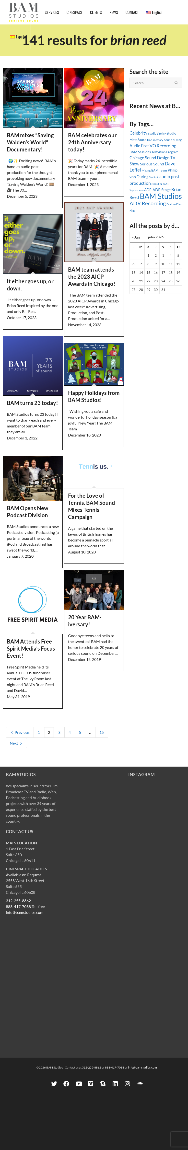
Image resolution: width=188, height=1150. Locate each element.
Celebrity (138, 133)
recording (157, 183)
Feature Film (173, 204)
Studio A (154, 177)
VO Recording (163, 145)
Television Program (165, 152)
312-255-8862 (18, 900)
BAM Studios (161, 196)
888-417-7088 (18, 906)
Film (132, 210)
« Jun (136, 237)
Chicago (136, 157)
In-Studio (169, 133)
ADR (148, 189)
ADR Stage (162, 189)
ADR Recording (147, 203)
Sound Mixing (173, 140)
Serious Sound (152, 163)
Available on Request (23, 874)
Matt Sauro (137, 140)
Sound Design (157, 157)
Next (16, 743)
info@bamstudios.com (24, 912)
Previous (20, 732)
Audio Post (139, 145)
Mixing (146, 170)
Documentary (155, 139)
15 (101, 732)
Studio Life (155, 133)
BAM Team (159, 170)
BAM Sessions (140, 152)
